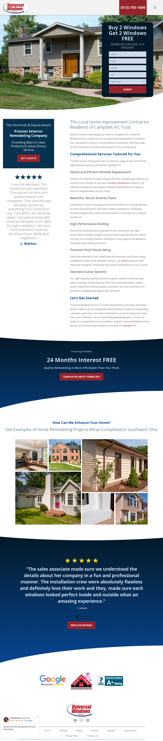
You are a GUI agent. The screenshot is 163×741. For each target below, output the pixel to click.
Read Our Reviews (81, 625)
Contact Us (92, 735)
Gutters (94, 730)
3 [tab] (86, 617)
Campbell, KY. (129, 325)
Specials (111, 730)
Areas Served (130, 730)
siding (124, 260)
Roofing (63, 730)
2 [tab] (81, 617)
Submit (127, 89)
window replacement (119, 182)
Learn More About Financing (81, 376)
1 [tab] (77, 617)
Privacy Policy (71, 735)
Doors (47, 730)
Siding (79, 730)
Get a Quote (28, 158)
